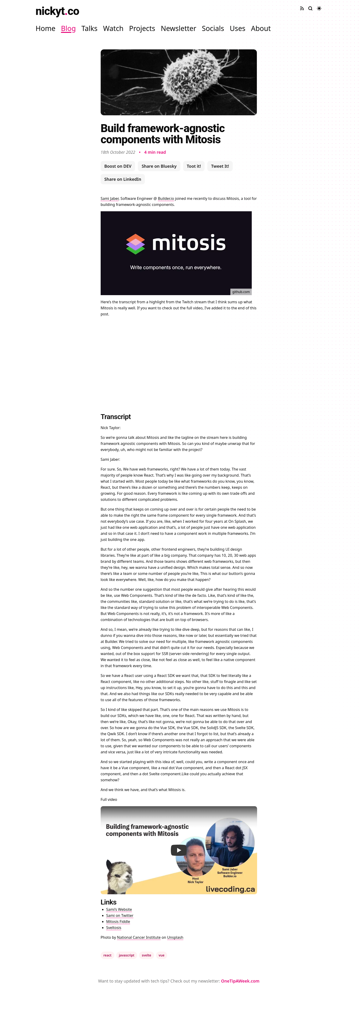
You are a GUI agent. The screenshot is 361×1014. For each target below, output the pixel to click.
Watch (113, 28)
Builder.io (166, 198)
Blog (68, 28)
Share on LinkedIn (122, 179)
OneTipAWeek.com (240, 981)
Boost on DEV (118, 166)
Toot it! (194, 166)
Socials (213, 28)
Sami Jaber (110, 198)
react (107, 955)
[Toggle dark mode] (319, 8)
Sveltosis (113, 927)
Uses (237, 28)
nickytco (57, 11)
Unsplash (175, 937)
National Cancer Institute (139, 937)
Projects (142, 28)
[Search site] (310, 8)
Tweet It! (220, 166)
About (261, 28)
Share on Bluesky (159, 166)
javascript (126, 955)
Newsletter (178, 28)
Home (45, 28)
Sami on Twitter (119, 915)
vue (162, 955)
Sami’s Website (119, 909)
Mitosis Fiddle (118, 921)
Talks (89, 28)
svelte (146, 955)
